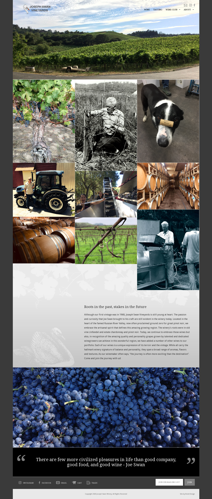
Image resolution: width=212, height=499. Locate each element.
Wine (147, 9)
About (187, 9)
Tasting (157, 9)
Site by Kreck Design (187, 494)
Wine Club (171, 9)
